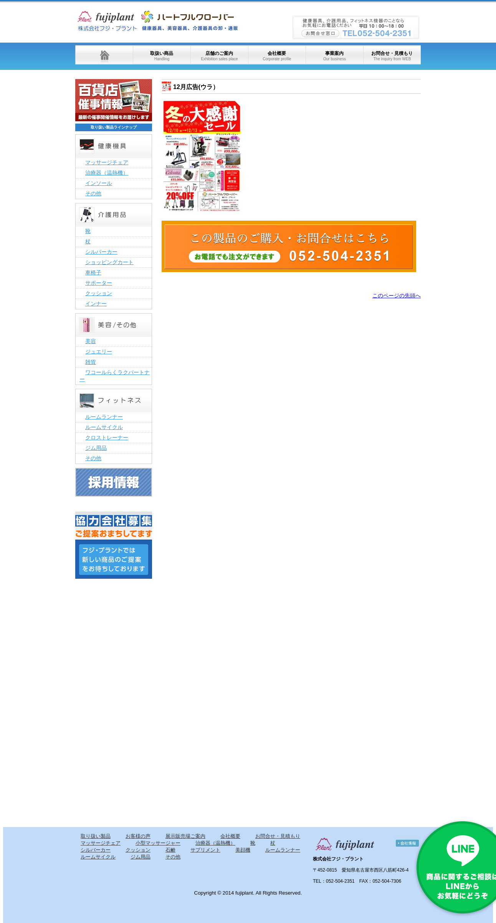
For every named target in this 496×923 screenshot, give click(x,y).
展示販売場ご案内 (185, 836)
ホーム (104, 54)
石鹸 (170, 850)
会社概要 (277, 56)
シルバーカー (101, 252)
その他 (93, 193)
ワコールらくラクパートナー (114, 375)
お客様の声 (138, 836)
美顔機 (242, 850)
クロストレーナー (106, 437)
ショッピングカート (109, 262)
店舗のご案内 (219, 56)
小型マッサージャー (158, 843)
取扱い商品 (161, 56)
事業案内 (334, 56)
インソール (98, 183)
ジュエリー (98, 351)
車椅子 (93, 272)
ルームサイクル (104, 427)
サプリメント (205, 850)
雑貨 (90, 362)
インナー (96, 304)
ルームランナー (104, 417)
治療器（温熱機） (106, 173)
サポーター (98, 283)
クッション (98, 293)
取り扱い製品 (96, 836)
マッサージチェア (106, 162)
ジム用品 (96, 448)
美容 (90, 341)
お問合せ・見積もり (392, 56)
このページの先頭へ (396, 295)
